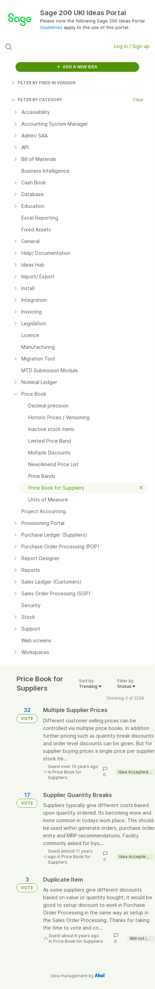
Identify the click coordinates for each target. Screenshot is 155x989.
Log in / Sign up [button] (131, 46)
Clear (138, 99)
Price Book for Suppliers (65, 774)
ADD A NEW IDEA (77, 66)
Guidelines (51, 27)
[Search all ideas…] (47, 46)
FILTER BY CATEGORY (36, 99)
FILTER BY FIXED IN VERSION (43, 82)
